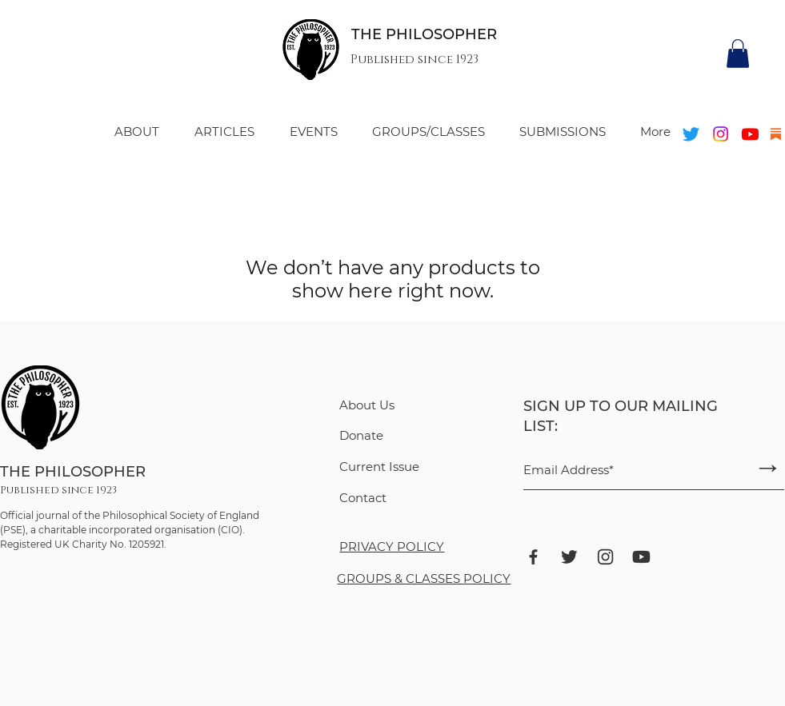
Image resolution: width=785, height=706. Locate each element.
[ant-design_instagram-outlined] (605, 557)
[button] (738, 53)
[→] (768, 468)
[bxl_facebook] (533, 557)
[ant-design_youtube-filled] (641, 557)
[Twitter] (691, 134)
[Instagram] (721, 134)
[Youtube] (750, 134)
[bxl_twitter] (569, 557)
